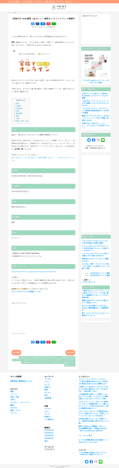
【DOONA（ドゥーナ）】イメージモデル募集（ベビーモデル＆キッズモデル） (95, 103)
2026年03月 (49, 435)
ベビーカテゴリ (43, 362)
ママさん (47, 379)
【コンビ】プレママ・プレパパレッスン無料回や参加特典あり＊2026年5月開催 (95, 111)
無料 (46, 390)
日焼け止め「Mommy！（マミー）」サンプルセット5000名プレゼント (95, 125)
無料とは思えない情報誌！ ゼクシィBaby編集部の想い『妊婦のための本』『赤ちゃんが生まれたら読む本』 (93, 428)
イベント (13, 394)
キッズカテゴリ (69, 360)
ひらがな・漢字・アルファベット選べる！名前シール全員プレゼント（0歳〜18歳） (96, 266)
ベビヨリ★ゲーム (88, 282)
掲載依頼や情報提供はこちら (21, 381)
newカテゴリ (17, 360)
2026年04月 (49, 438)
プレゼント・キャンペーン (20, 402)
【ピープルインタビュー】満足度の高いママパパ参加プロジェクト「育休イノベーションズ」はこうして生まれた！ (93, 413)
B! (43, 24)
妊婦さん (47, 387)
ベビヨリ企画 (26, 2)
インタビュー (38, 2)
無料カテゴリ (70, 365)
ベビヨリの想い (14, 2)
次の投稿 (16, 352)
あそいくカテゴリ (41, 360)
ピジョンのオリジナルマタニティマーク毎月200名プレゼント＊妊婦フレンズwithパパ (96, 248)
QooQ (62, 467)
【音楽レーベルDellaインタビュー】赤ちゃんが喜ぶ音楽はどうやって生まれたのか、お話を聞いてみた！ (93, 389)
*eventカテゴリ (25, 357)
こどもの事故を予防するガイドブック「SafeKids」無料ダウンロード (93, 453)
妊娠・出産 (14, 397)
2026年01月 (49, 430)
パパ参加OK (49, 419)
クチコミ (13, 413)
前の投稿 (70, 352)
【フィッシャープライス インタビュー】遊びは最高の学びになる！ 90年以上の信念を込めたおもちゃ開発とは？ (93, 381)
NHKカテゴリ (28, 360)
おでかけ (13, 408)
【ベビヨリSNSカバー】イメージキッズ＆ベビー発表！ (96, 82)
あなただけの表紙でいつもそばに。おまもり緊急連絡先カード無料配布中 (95, 308)
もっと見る (88, 435)
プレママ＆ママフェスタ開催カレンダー (26, 291)
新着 (12, 391)
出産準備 (47, 398)
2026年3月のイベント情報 (100, 273)
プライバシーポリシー (64, 2)
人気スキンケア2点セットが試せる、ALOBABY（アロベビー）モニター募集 (96, 96)
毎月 (46, 395)
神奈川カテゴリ (69, 362)
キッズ (46, 384)
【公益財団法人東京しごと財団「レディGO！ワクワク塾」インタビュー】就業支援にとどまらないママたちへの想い (93, 396)
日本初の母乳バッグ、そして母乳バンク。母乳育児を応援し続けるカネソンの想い (93, 421)
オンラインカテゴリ (55, 360)
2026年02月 (49, 433)
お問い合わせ (50, 2)
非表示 (22, 100)
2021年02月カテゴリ (51, 357)
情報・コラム (15, 410)
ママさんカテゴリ (56, 362)
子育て (12, 400)
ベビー (46, 382)
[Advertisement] (43, 317)
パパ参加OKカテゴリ (29, 362)
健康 (12, 405)
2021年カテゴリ (38, 357)
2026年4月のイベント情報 (100, 275)
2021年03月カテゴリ (67, 357)
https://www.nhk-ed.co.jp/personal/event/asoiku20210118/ (33, 272)
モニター (47, 392)
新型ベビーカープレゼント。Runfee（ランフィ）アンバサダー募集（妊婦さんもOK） (95, 118)
